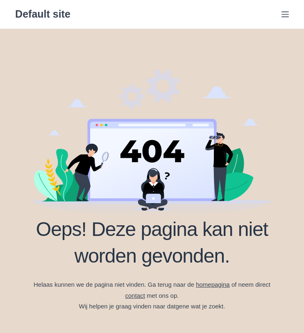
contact (135, 295)
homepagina (213, 284)
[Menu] (285, 14)
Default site (42, 14)
